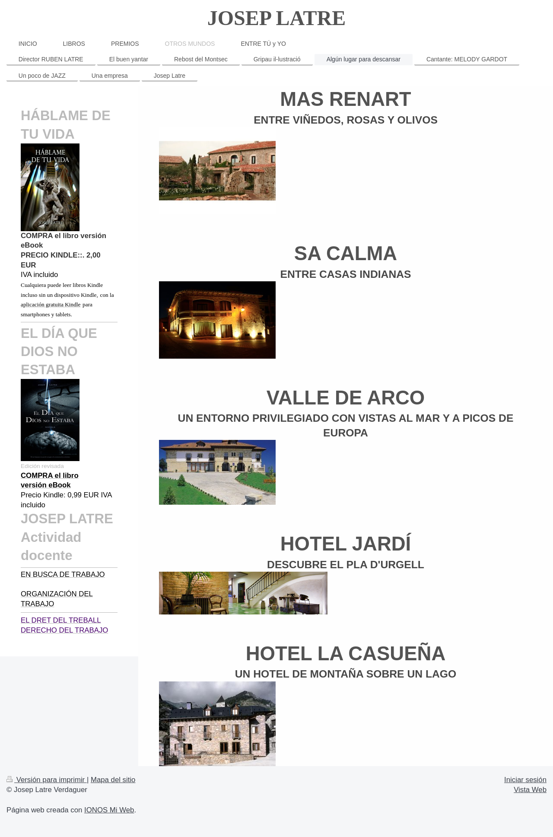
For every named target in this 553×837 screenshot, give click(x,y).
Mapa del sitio (113, 780)
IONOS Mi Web (109, 810)
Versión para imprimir (46, 780)
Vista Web (530, 790)
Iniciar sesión (525, 780)
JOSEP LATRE (276, 17)
